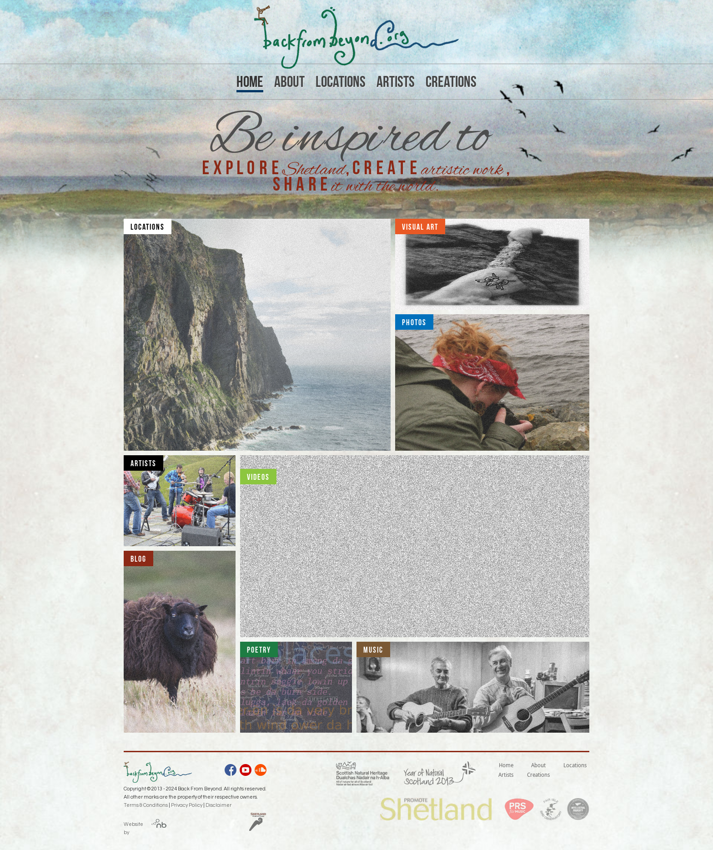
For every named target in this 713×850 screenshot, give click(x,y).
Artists (396, 81)
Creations (451, 81)
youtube (245, 771)
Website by (133, 827)
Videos (258, 477)
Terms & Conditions (146, 805)
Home (249, 81)
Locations (341, 81)
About (289, 81)
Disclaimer (218, 805)
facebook (230, 771)
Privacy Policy (186, 805)
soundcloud (260, 771)
